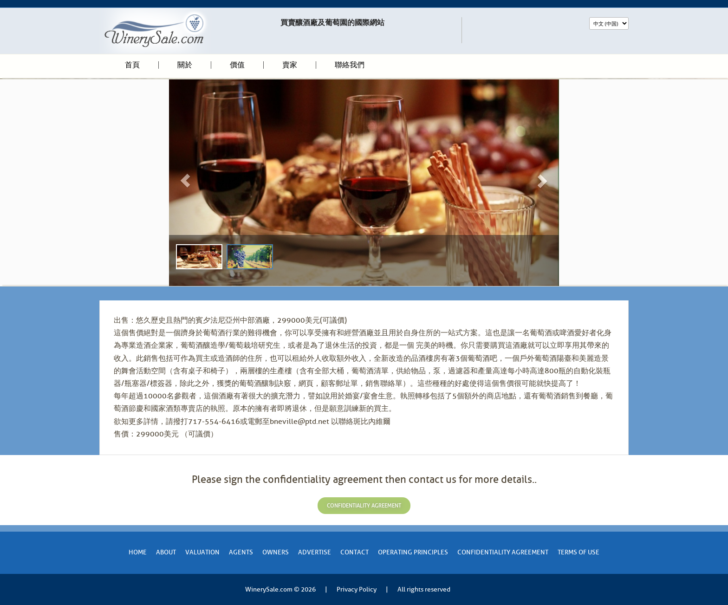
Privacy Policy (357, 589)
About (166, 552)
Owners (275, 552)
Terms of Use (578, 552)
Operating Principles (413, 552)
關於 (184, 65)
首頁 (132, 65)
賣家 (289, 65)
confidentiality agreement (364, 505)
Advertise (314, 552)
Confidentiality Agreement (502, 552)
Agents (241, 552)
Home (138, 552)
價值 (237, 65)
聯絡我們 (349, 65)
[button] (198, 182)
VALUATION (202, 552)
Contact (354, 552)
